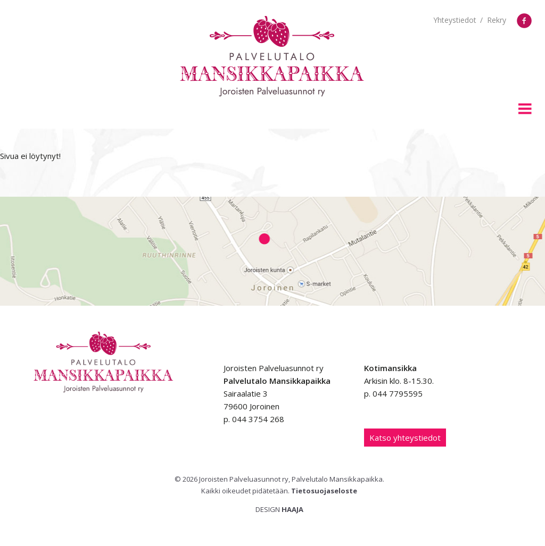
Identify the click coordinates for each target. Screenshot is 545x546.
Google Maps (272, 251)
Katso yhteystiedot (405, 437)
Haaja (292, 509)
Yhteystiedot (454, 20)
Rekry (496, 20)
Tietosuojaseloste (324, 490)
